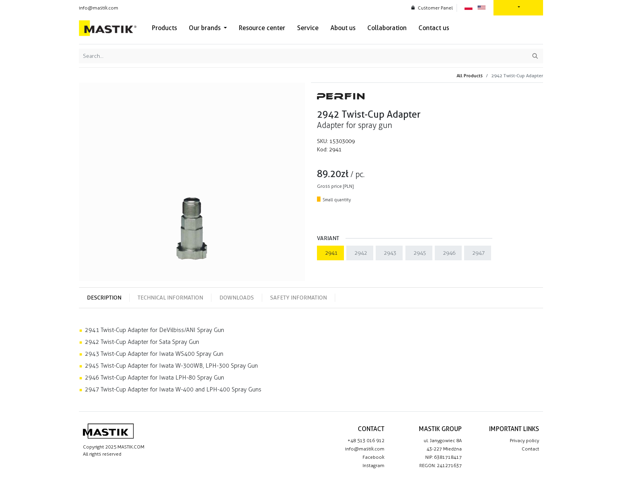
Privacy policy (524, 440)
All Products (470, 75)
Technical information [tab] (170, 297)
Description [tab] (104, 297)
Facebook (373, 457)
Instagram (373, 465)
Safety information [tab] (298, 297)
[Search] (535, 56)
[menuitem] (164, 28)
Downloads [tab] (236, 297)
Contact (530, 449)
